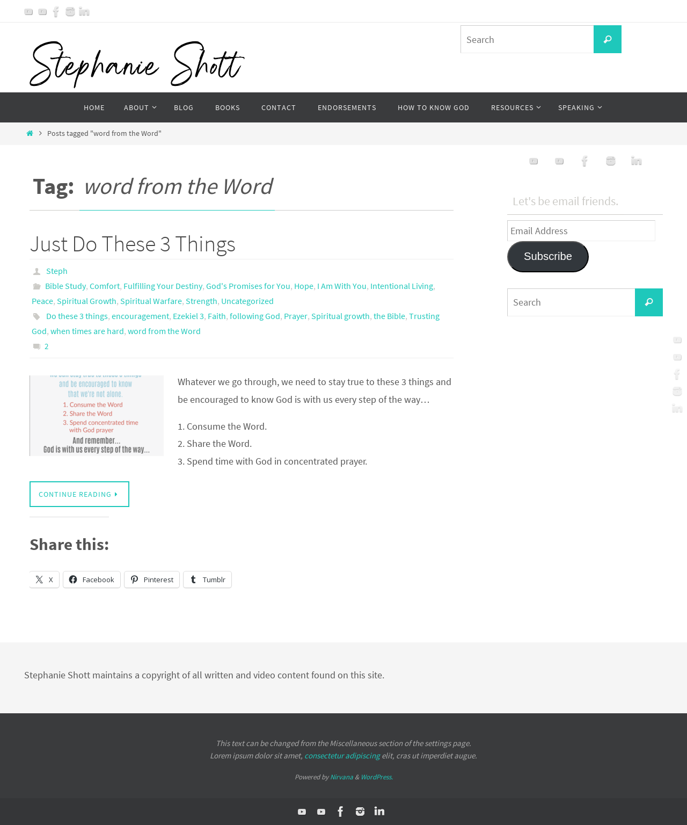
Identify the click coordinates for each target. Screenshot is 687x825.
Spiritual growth (340, 315)
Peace (42, 300)
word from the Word (164, 330)
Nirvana (341, 776)
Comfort (105, 285)
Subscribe (548, 256)
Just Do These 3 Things (133, 243)
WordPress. (377, 776)
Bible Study (65, 285)
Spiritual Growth (86, 300)
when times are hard (87, 330)
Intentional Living (401, 285)
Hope (303, 285)
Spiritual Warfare (151, 300)
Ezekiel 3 (188, 315)
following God (255, 315)
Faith (217, 315)
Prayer (296, 315)
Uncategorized (247, 300)
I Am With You (342, 285)
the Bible (389, 315)
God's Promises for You (248, 285)
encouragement (140, 315)
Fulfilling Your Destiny (162, 285)
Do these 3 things (77, 315)
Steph (57, 270)
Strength (201, 300)
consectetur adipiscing (342, 755)
